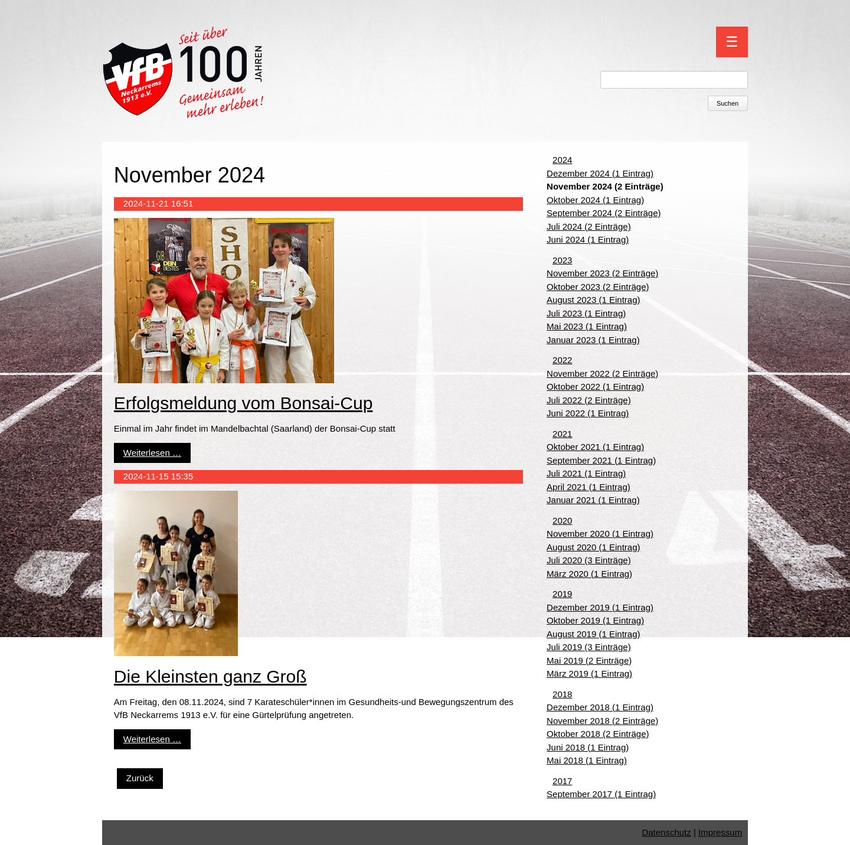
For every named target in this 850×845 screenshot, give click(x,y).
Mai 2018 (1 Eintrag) (587, 760)
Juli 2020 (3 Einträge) (589, 560)
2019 (562, 594)
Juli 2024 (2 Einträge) (589, 226)
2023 (562, 260)
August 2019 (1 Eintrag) (593, 634)
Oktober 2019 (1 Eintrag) (595, 620)
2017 (562, 781)
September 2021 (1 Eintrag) (601, 460)
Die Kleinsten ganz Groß (210, 676)
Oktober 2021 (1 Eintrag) (595, 447)
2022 (562, 360)
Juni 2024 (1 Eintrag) (588, 239)
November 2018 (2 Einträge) (602, 721)
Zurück (139, 778)
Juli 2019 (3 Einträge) (589, 647)
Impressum (720, 832)
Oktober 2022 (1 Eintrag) (595, 386)
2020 (562, 521)
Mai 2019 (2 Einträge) (589, 660)
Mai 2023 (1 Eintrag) (587, 326)
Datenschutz (666, 832)
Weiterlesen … (152, 453)
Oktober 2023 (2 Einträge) (598, 287)
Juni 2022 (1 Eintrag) (588, 413)
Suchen (727, 103)
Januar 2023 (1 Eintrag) (593, 340)
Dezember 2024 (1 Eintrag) (600, 173)
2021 (562, 434)
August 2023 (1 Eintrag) (593, 300)
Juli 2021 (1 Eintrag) (586, 473)
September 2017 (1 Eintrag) (601, 794)
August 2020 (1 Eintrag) (593, 547)
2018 (562, 694)
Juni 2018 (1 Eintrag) (588, 747)
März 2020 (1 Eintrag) (589, 574)
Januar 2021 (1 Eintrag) (593, 500)
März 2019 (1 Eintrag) (589, 673)
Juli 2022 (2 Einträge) (589, 400)
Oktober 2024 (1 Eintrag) (595, 200)
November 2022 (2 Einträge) (602, 373)
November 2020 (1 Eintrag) (600, 533)
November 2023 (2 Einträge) (602, 273)
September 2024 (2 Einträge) (604, 213)
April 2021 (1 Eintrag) (588, 487)
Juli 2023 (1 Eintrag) (586, 313)
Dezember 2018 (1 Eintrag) (600, 707)
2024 (562, 160)
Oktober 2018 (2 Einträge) (598, 734)
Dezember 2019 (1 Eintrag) (600, 607)
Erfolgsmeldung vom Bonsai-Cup (243, 403)
